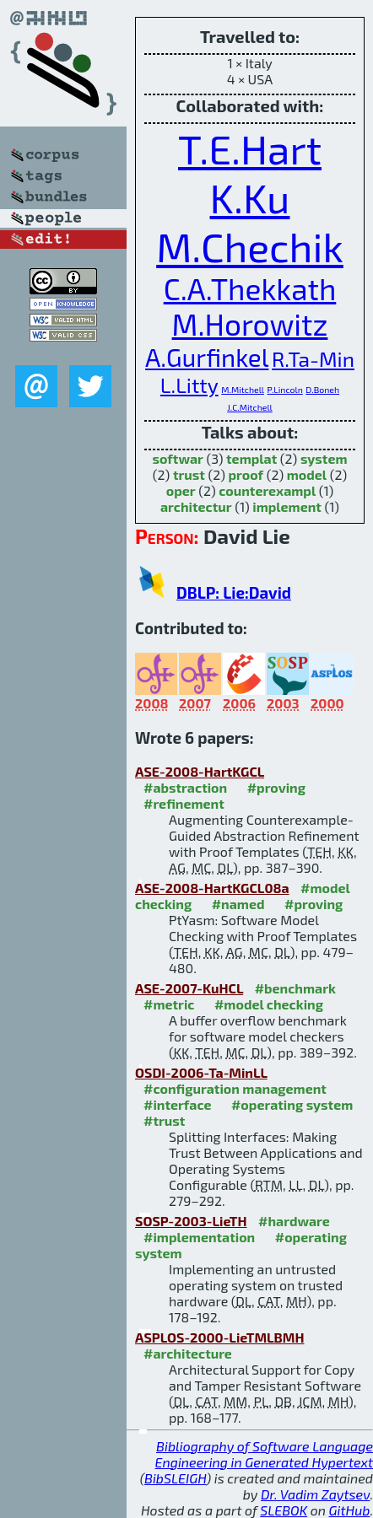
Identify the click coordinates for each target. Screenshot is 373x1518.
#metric (168, 1004)
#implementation (199, 1237)
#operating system (292, 1104)
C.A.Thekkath (250, 288)
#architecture (187, 1353)
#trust (164, 1120)
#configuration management (235, 1088)
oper (181, 490)
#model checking (268, 1004)
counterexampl (267, 490)
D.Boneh (322, 389)
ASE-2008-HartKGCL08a (212, 888)
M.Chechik (249, 246)
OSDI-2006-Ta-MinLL (201, 1072)
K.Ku (250, 197)
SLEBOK (283, 1510)
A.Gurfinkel (206, 357)
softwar (177, 458)
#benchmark (295, 988)
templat (251, 458)
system (324, 458)
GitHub (349, 1510)
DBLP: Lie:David (233, 592)
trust (189, 474)
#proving (276, 787)
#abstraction (185, 787)
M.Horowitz (250, 324)
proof (245, 474)
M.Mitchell (242, 389)
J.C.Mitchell (249, 406)
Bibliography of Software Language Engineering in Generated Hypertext (264, 1454)
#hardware (294, 1221)
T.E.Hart (250, 148)
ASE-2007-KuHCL (189, 988)
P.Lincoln (285, 389)
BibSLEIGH (175, 1478)
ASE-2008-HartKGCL (199, 771)
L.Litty (189, 384)
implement (287, 506)
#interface (177, 1104)
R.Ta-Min (313, 358)
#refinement (183, 803)
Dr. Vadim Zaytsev (315, 1494)
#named (238, 904)
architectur (196, 506)
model (307, 474)
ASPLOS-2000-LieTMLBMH (220, 1337)
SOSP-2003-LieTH (191, 1221)
